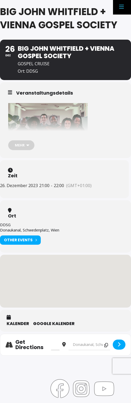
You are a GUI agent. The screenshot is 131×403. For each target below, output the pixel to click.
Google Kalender (54, 323)
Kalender (18, 323)
